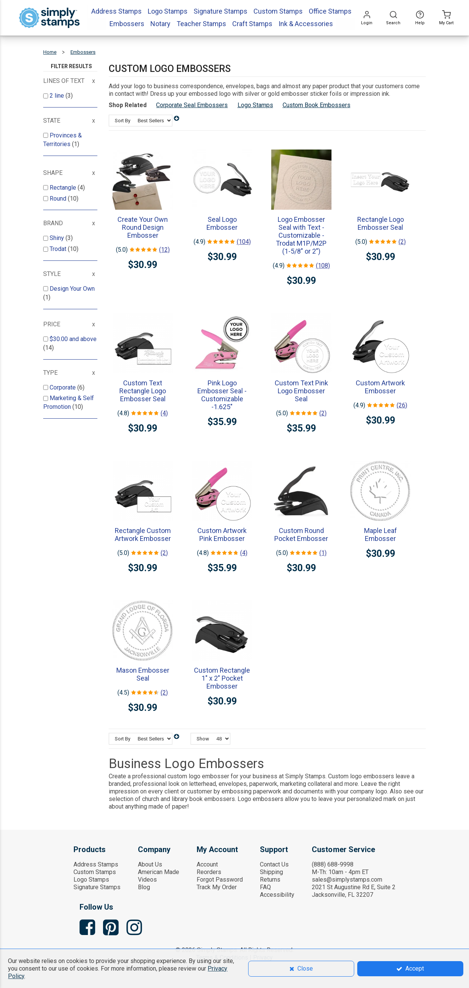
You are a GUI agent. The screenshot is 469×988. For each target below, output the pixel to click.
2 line (58, 95)
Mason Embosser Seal (142, 674)
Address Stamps (95, 864)
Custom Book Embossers (316, 105)
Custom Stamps (94, 872)
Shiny (58, 238)
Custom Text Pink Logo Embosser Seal (301, 391)
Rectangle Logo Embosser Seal (380, 223)
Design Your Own (72, 288)
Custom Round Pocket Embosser (301, 534)
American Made (158, 872)
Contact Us (274, 864)
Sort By (122, 120)
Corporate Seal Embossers (192, 105)
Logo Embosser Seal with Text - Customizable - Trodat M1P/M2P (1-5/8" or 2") (301, 235)
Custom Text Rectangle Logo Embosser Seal (142, 391)
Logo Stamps (255, 105)
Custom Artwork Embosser (380, 387)
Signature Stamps (96, 887)
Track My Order (217, 887)
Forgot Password (220, 879)
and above (73, 339)
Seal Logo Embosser (222, 223)
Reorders (209, 872)
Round (59, 198)
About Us (150, 864)
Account (207, 864)
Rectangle (64, 187)
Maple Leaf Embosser (380, 534)
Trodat (59, 248)
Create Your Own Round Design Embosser (142, 227)
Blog (144, 887)
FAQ (265, 887)
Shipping (271, 872)
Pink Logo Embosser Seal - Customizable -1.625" (222, 395)
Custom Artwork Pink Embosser (222, 534)
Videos (147, 879)
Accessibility (277, 894)
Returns (270, 879)
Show (203, 739)
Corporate (63, 387)
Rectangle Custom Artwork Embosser (143, 534)
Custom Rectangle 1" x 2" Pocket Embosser (222, 678)
